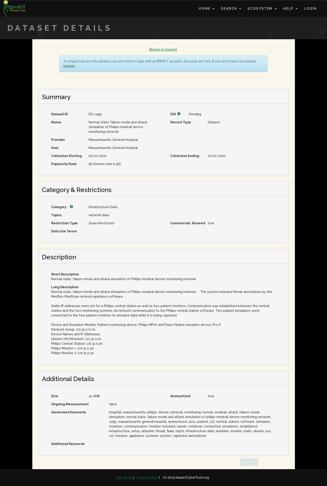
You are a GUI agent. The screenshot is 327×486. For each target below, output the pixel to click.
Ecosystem (262, 8)
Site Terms (124, 477)
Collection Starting (66, 156)
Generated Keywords (68, 412)
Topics (56, 215)
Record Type (180, 122)
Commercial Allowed (187, 223)
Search (231, 8)
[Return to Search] (163, 49)
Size (54, 396)
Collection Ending (184, 156)
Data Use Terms (64, 231)
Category (62, 207)
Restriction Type (64, 223)
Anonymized (180, 396)
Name (56, 122)
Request (245, 462)
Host (54, 148)
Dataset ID (59, 114)
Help (290, 8)
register (69, 66)
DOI (175, 114)
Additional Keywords (68, 444)
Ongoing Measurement (70, 404)
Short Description (65, 274)
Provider (58, 140)
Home (206, 8)
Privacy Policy (147, 477)
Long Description (65, 287)
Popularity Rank (64, 164)
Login (310, 8)
